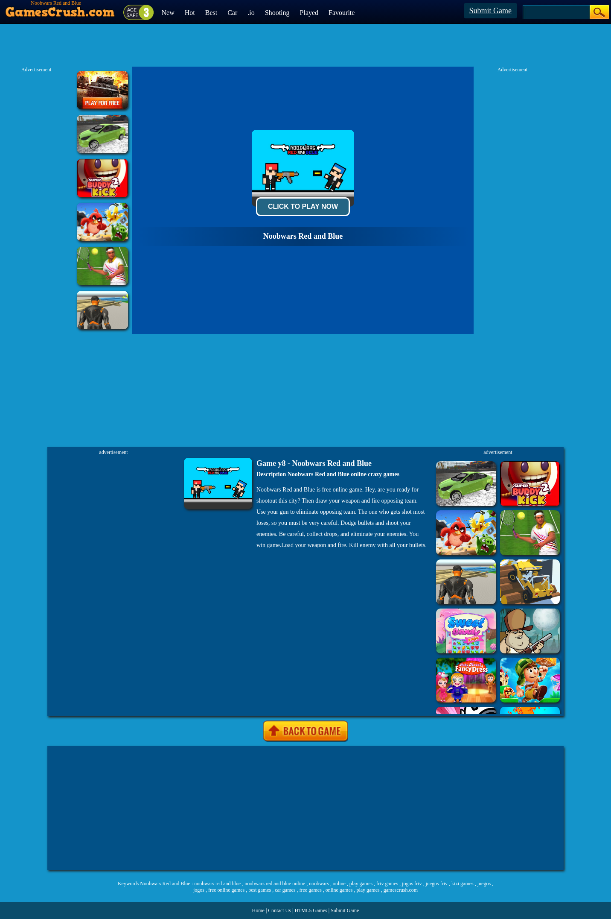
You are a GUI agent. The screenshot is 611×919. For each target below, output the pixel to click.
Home (258, 910)
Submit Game (490, 10)
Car (232, 12)
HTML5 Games (310, 910)
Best (211, 12)
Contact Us (279, 910)
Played (309, 12)
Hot (190, 12)
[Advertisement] (306, 808)
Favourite (342, 12)
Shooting (277, 12)
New (168, 12)
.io (250, 12)
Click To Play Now (303, 206)
